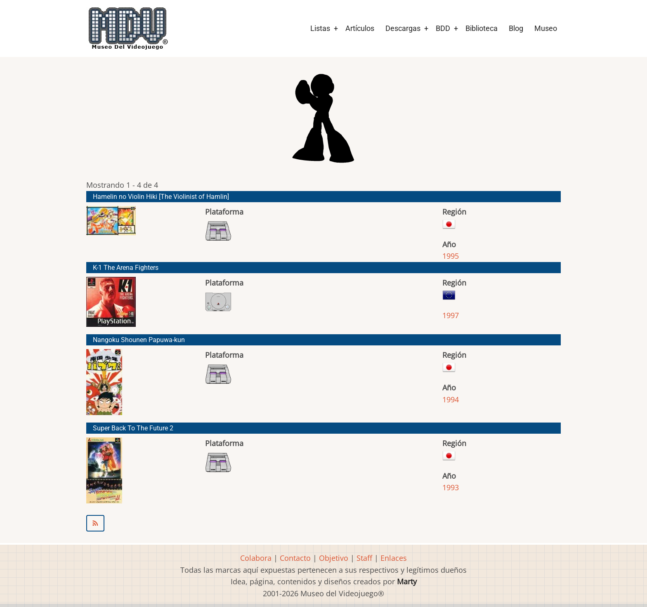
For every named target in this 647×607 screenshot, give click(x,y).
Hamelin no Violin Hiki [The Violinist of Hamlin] (161, 197)
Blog (516, 28)
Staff (364, 558)
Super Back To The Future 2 (133, 428)
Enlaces (393, 558)
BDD (443, 28)
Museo (545, 28)
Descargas (402, 28)
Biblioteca (481, 28)
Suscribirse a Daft (323, 523)
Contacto (295, 558)
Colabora (256, 558)
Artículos (359, 28)
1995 (450, 256)
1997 (450, 315)
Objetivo (333, 558)
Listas (320, 28)
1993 (450, 487)
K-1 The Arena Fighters (125, 268)
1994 (450, 399)
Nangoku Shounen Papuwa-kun (139, 340)
